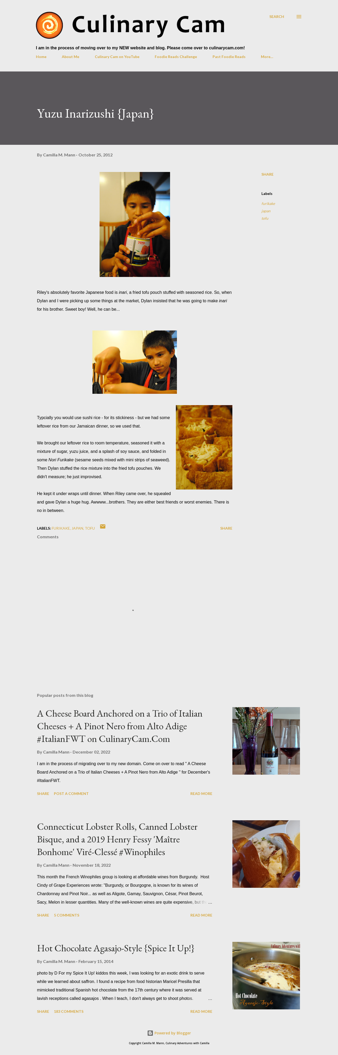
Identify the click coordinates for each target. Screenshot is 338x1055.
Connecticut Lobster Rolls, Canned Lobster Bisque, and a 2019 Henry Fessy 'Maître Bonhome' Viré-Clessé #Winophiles (117, 839)
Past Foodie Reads (229, 56)
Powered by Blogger (169, 1032)
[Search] (276, 16)
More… (267, 56)
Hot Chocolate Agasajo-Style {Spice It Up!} (116, 948)
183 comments (68, 1011)
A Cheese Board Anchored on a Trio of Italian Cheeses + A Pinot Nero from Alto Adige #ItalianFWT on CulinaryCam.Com (120, 726)
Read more (201, 793)
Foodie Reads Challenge (176, 56)
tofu (264, 218)
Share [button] (267, 174)
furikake (268, 203)
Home (41, 56)
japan (265, 211)
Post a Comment (71, 793)
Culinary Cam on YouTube (117, 56)
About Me (70, 56)
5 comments (66, 915)
